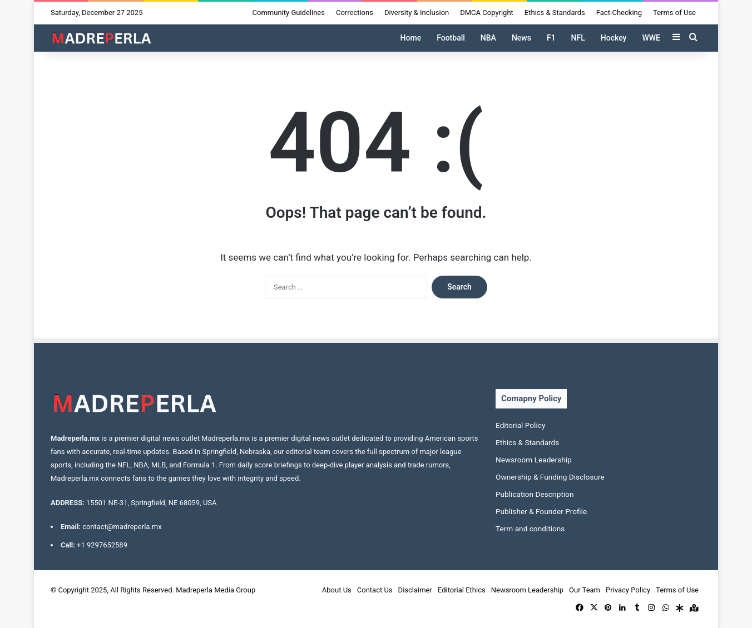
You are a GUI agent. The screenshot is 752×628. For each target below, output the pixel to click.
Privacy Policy (628, 590)
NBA (488, 37)
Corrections (354, 12)
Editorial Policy (520, 425)
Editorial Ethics (462, 590)
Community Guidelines (289, 12)
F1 (551, 37)
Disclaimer (415, 590)
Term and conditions (530, 528)
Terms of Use (674, 12)
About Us (337, 590)
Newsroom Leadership (534, 459)
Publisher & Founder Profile (541, 511)
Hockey (614, 37)
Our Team (584, 590)
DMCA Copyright (486, 12)
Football (451, 37)
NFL (578, 37)
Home (411, 37)
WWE (651, 37)
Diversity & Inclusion (416, 12)
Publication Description (535, 494)
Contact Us (375, 590)
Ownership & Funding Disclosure (550, 476)
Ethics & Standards (555, 12)
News (521, 37)
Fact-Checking (619, 12)
